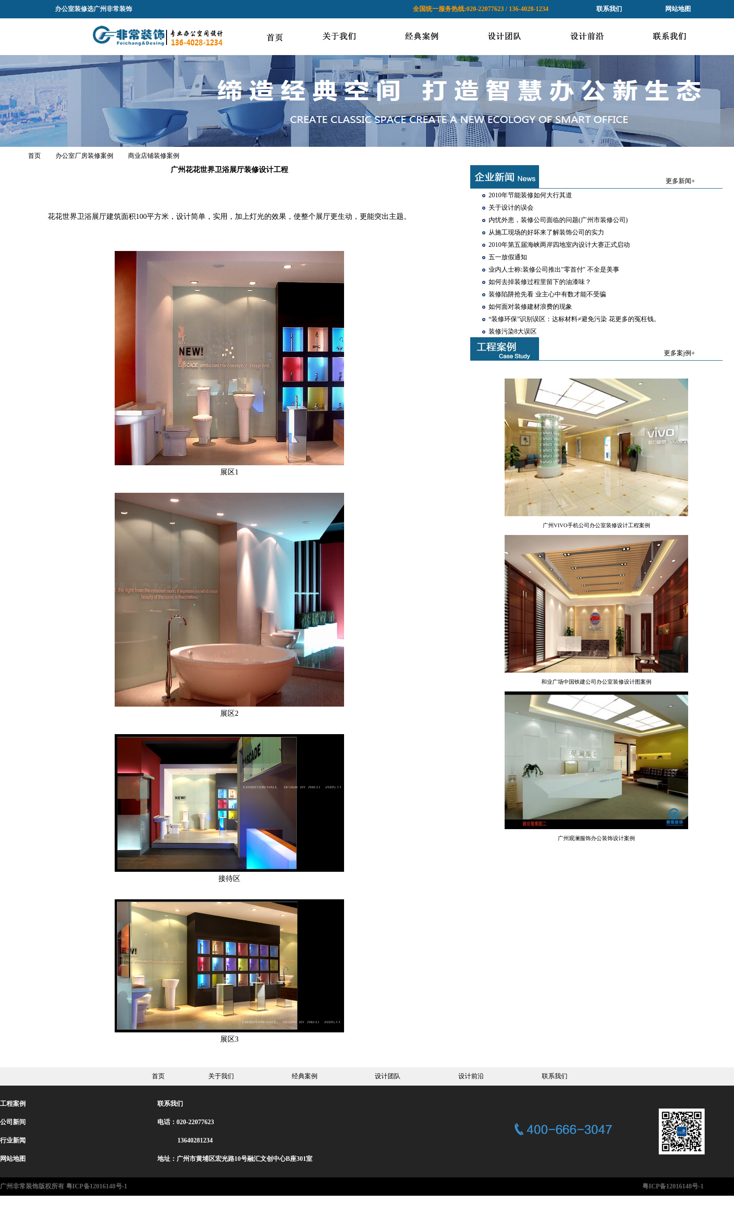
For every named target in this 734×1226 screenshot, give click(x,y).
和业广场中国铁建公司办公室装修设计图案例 (596, 682)
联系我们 (609, 9)
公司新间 (13, 1122)
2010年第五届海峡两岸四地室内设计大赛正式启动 (559, 244)
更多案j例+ (679, 353)
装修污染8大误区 (513, 331)
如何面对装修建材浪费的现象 (530, 306)
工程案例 (13, 1103)
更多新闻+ (680, 181)
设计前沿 (471, 1076)
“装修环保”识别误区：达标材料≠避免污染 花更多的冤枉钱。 (574, 319)
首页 (34, 155)
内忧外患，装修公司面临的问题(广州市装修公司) (558, 220)
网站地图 (678, 9)
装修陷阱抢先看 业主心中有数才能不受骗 (547, 294)
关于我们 (221, 1076)
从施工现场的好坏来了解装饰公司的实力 (546, 232)
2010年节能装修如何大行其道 (530, 195)
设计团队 (387, 1076)
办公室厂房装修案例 (84, 155)
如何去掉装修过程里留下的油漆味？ (540, 282)
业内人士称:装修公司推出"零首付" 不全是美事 (554, 269)
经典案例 (304, 1076)
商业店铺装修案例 (153, 155)
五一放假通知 (508, 257)
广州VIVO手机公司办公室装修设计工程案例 (596, 525)
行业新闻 (13, 1140)
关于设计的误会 (511, 207)
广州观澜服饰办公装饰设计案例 (596, 838)
